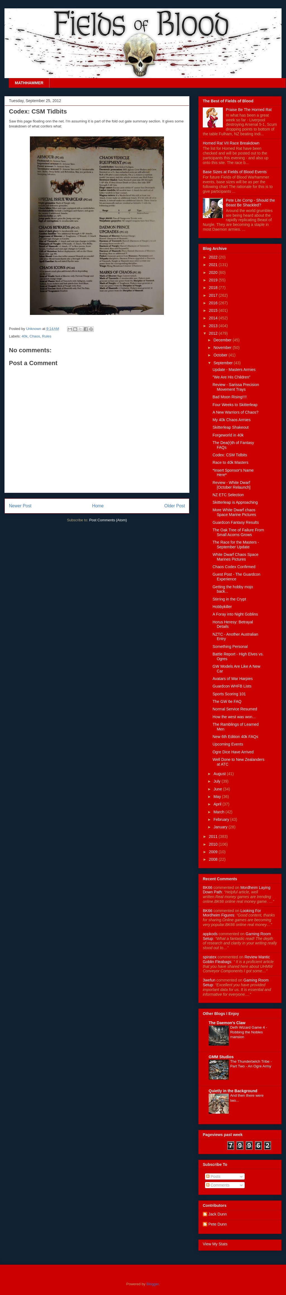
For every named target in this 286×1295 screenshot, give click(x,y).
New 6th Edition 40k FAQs (235, 736)
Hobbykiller (222, 606)
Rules (46, 336)
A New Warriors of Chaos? (235, 412)
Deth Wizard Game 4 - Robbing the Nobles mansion (248, 1032)
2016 (214, 303)
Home (98, 505)
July (217, 781)
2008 (214, 859)
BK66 (207, 887)
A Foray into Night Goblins (235, 614)
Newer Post (20, 505)
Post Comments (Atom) (108, 520)
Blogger (152, 1284)
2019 (214, 280)
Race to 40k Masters (230, 462)
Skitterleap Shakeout (231, 427)
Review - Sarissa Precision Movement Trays (236, 387)
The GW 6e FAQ (227, 701)
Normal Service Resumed (235, 709)
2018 (214, 287)
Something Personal (230, 646)
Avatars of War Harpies (233, 678)
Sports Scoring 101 (229, 694)
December (222, 340)
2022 (214, 257)
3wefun (209, 980)
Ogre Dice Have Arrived (233, 752)
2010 (214, 844)
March (219, 812)
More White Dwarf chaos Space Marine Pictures (234, 512)
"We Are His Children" (232, 377)
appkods (210, 934)
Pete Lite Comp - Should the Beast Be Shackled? (250, 202)
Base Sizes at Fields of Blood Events (235, 172)
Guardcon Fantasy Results (236, 522)
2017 (214, 295)
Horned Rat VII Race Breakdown (231, 143)
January (220, 827)
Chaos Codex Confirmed (234, 567)
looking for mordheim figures (232, 913)
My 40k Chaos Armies (232, 420)
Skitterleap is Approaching (235, 502)
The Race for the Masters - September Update (236, 544)
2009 (214, 852)
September (223, 363)
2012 (214, 333)
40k (25, 336)
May (217, 796)
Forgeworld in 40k (228, 435)
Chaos (35, 336)
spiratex (209, 957)
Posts (213, 1176)
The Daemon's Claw (227, 1023)
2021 (214, 264)
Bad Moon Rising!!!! (230, 397)
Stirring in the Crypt (229, 599)
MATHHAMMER (29, 83)
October (220, 355)
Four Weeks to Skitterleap (235, 404)
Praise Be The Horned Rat (249, 109)
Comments (218, 1185)
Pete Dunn (217, 1224)
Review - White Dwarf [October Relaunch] (232, 484)
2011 (214, 836)
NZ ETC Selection (228, 495)
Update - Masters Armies (234, 369)
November (222, 347)
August (220, 773)
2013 (214, 326)
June (218, 789)
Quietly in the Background (233, 1091)
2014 (214, 318)
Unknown (34, 329)
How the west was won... (234, 717)
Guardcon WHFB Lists (232, 686)
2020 (214, 272)
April (217, 804)
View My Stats (215, 1244)
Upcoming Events (228, 744)
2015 (214, 310)
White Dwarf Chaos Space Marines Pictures (235, 556)
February (221, 819)
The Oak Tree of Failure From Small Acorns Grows (238, 532)
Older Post (174, 505)
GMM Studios (221, 1057)
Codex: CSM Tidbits (230, 455)
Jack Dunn (217, 1214)
